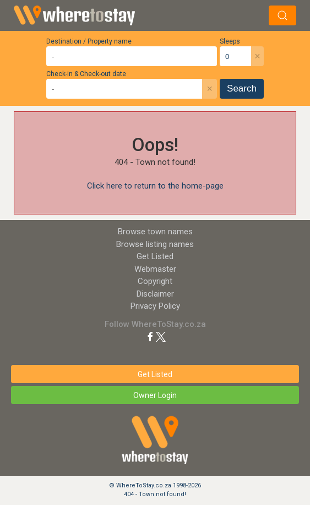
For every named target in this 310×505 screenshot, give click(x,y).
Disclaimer (155, 294)
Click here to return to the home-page (155, 186)
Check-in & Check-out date (86, 74)
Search (242, 88)
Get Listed (155, 256)
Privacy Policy (155, 306)
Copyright (155, 281)
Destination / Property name (89, 41)
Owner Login (155, 395)
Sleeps (230, 41)
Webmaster (155, 269)
